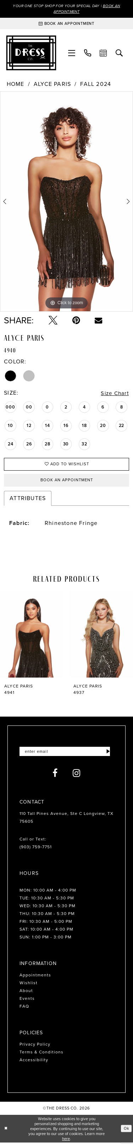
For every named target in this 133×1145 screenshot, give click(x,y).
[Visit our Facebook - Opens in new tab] (55, 776)
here (66, 1141)
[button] (72, 53)
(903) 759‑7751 (36, 850)
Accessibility (34, 1062)
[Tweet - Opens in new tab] (53, 321)
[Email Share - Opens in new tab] (98, 321)
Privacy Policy (35, 1047)
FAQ (24, 1009)
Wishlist (29, 985)
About (26, 993)
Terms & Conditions (41, 1055)
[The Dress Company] (31, 53)
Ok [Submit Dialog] (126, 1131)
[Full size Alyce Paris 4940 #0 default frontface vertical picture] (66, 202)
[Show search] (119, 53)
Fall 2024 (95, 84)
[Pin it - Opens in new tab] (76, 321)
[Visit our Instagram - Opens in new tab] (77, 776)
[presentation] (32, 636)
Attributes (28, 500)
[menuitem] (72, 53)
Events (27, 1001)
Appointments (35, 978)
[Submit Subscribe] (107, 754)
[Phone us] (88, 53)
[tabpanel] (66, 202)
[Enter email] (66, 754)
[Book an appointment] (66, 24)
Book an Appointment (67, 482)
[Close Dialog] (6, 1131)
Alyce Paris (52, 84)
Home (15, 84)
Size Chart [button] (114, 394)
